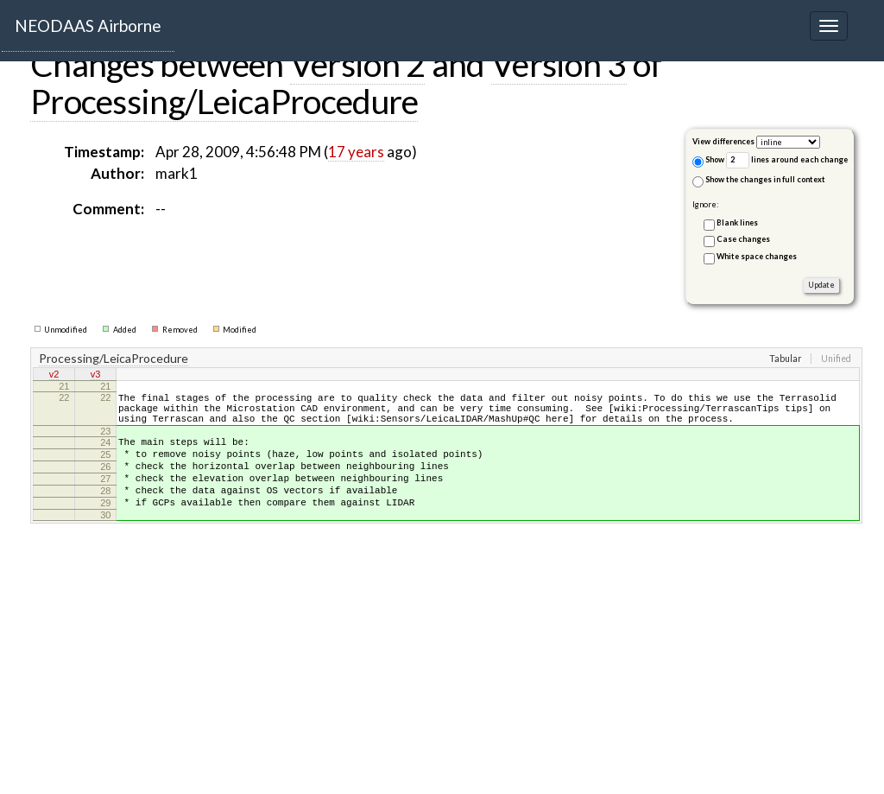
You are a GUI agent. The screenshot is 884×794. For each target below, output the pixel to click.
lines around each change (787, 160)
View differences (723, 141)
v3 (96, 376)
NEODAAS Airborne (88, 25)
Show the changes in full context (758, 181)
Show (708, 161)
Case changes (743, 239)
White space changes (757, 256)
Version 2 (358, 64)
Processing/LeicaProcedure (224, 101)
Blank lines (737, 222)
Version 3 (559, 64)
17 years (356, 152)
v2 (54, 376)
